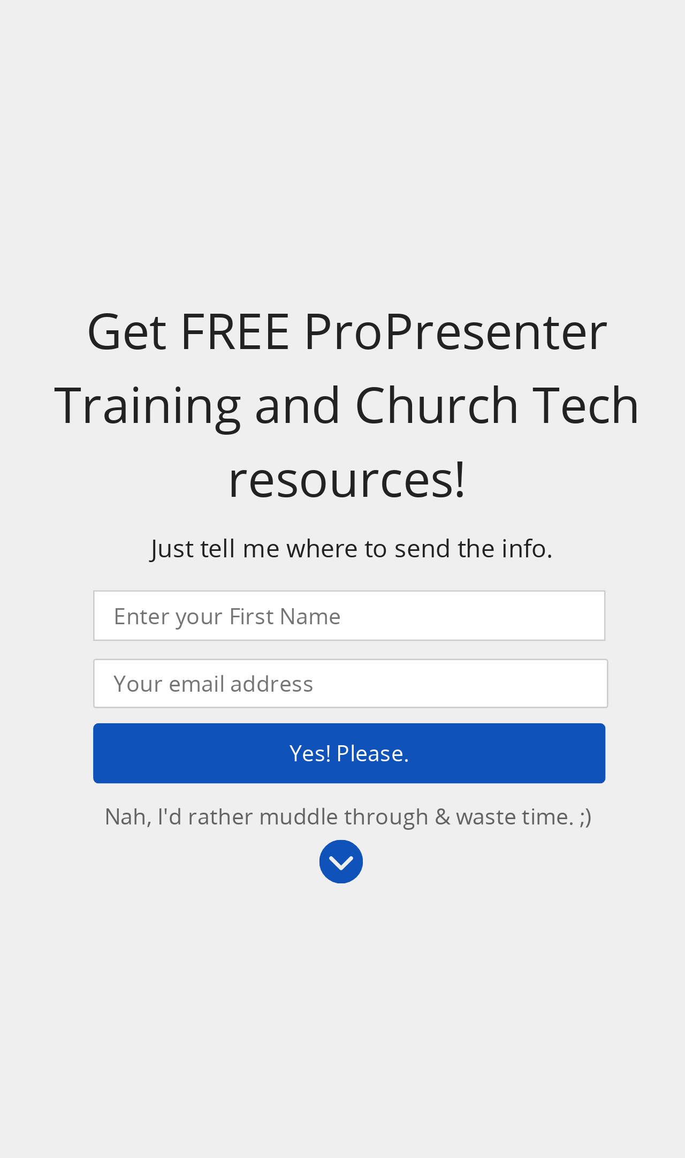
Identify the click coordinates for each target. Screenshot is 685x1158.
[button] (347, 405)
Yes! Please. (349, 753)
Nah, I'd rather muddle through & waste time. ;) (348, 815)
